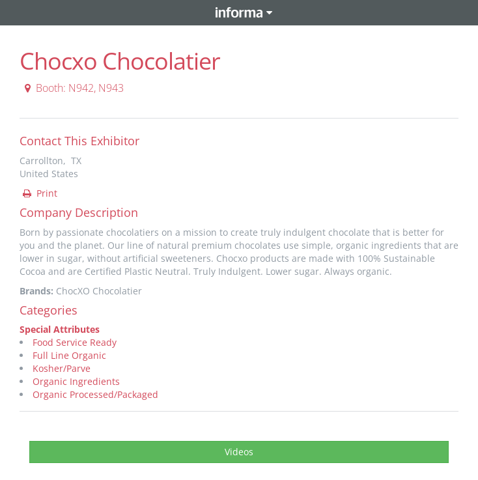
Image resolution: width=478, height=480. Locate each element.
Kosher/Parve (62, 368)
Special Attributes (60, 329)
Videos (239, 451)
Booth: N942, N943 (72, 88)
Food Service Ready (75, 342)
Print (39, 193)
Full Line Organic (69, 355)
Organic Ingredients (76, 381)
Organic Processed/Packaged (95, 394)
